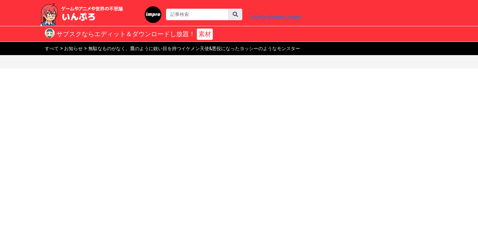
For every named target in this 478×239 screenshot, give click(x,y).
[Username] (197, 14)
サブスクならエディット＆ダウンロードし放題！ (134, 34)
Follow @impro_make (275, 17)
